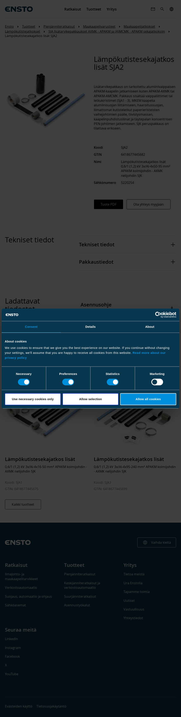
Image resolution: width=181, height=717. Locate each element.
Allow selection (90, 399)
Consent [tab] (31, 326)
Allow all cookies (148, 399)
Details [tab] (90, 326)
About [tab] (149, 326)
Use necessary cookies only (33, 399)
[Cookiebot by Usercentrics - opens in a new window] (158, 315)
